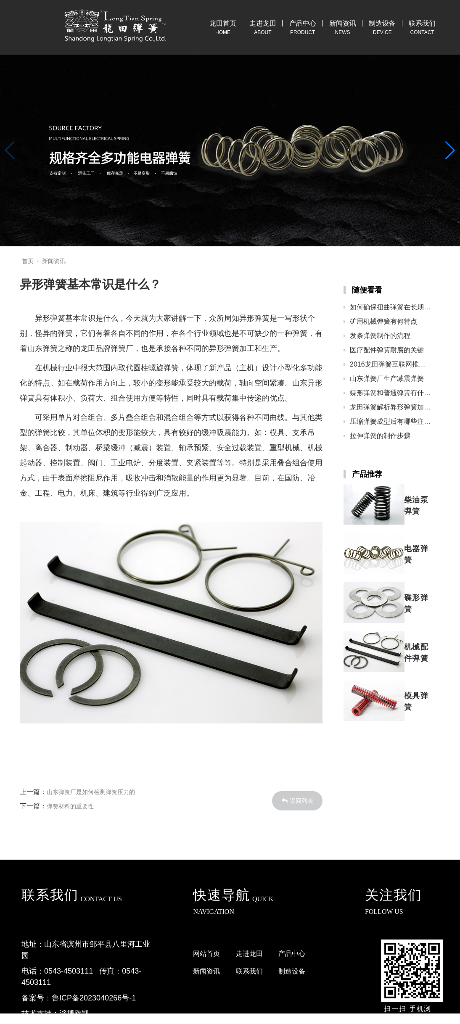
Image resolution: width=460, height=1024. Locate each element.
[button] (450, 150)
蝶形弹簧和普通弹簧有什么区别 (391, 392)
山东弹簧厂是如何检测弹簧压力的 (91, 792)
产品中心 (302, 23)
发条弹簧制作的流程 (380, 335)
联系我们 (422, 23)
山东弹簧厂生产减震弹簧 (387, 378)
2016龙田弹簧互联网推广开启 (391, 364)
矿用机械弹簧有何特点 (383, 321)
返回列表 (297, 800)
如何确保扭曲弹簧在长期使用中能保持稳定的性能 (391, 307)
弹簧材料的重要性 (70, 806)
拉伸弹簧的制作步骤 (380, 435)
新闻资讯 (342, 23)
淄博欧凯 (74, 1013)
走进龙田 (262, 23)
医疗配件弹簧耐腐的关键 (387, 350)
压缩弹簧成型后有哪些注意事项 (391, 421)
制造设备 (382, 23)
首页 (28, 261)
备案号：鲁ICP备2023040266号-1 (78, 998)
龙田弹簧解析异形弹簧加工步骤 (391, 407)
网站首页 (206, 953)
